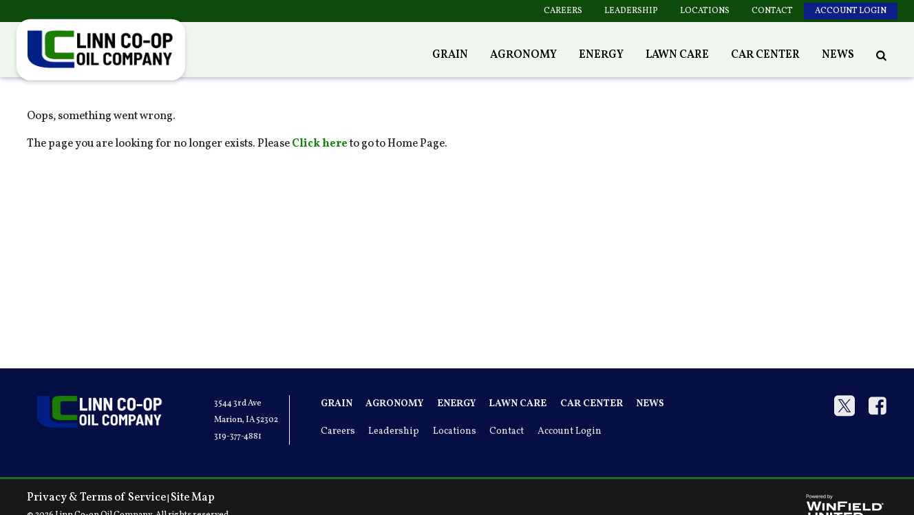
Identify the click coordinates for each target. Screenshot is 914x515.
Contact (772, 11)
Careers (563, 11)
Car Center (765, 55)
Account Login (850, 11)
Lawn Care (677, 55)
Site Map (193, 497)
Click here (320, 143)
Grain (450, 55)
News (838, 55)
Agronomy (523, 55)
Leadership (631, 11)
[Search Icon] (881, 55)
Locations (705, 11)
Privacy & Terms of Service (96, 497)
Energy (601, 55)
